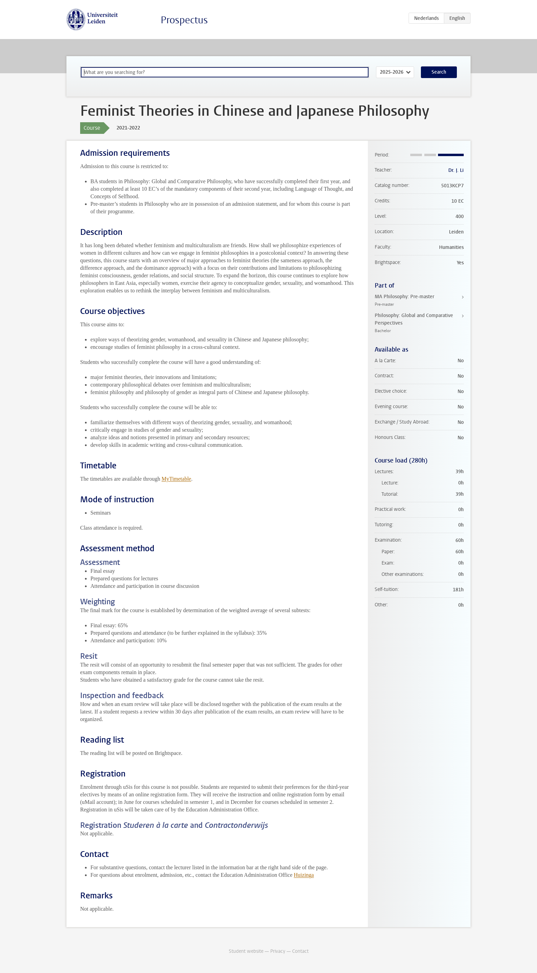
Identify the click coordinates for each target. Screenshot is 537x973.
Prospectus (184, 20)
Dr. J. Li (456, 170)
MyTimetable (176, 479)
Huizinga (304, 875)
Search (439, 72)
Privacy (277, 951)
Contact (300, 951)
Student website (246, 951)
